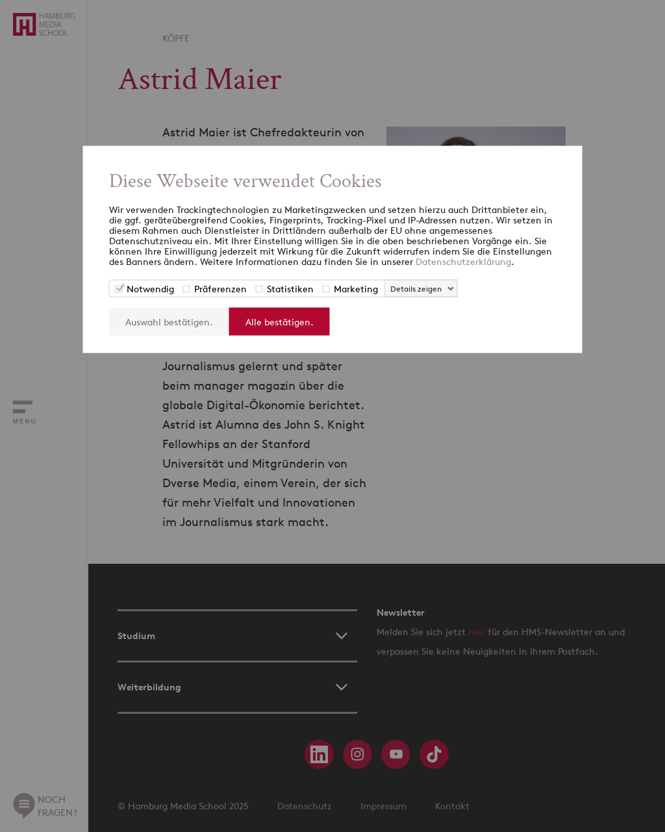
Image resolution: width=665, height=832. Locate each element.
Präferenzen (220, 288)
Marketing (356, 288)
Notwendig (150, 288)
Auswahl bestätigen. (169, 321)
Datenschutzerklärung (463, 261)
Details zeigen (416, 289)
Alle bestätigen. (279, 321)
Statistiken (290, 288)
